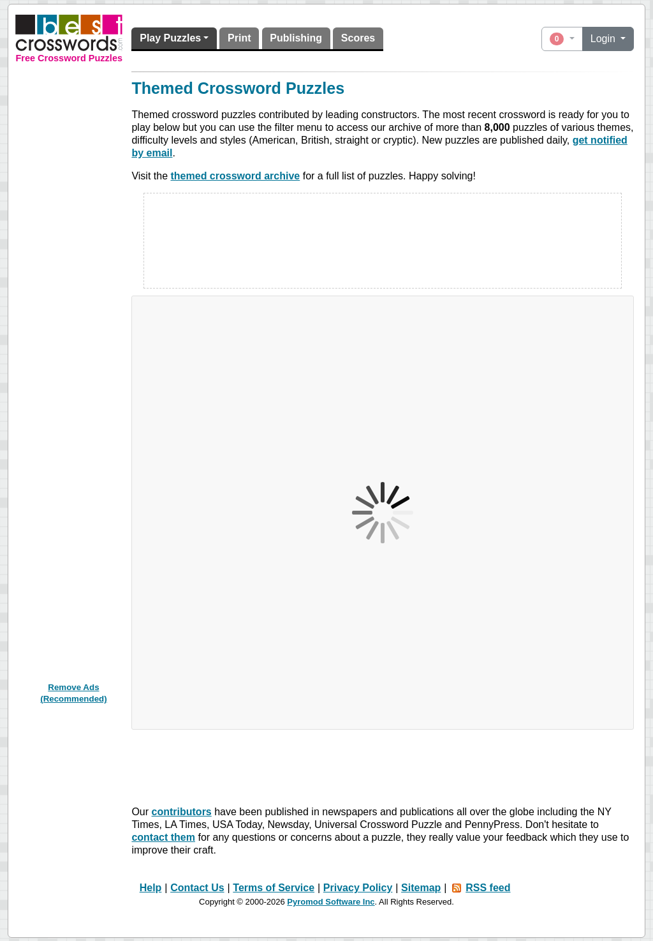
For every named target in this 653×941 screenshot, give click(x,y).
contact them (163, 837)
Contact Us (197, 887)
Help (151, 887)
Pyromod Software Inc (330, 902)
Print (239, 38)
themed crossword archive (235, 175)
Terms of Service (273, 887)
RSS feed (488, 887)
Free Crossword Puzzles (68, 58)
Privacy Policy (358, 887)
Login (605, 38)
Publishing (296, 38)
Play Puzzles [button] (170, 38)
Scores (358, 38)
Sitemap (421, 887)
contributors (182, 811)
